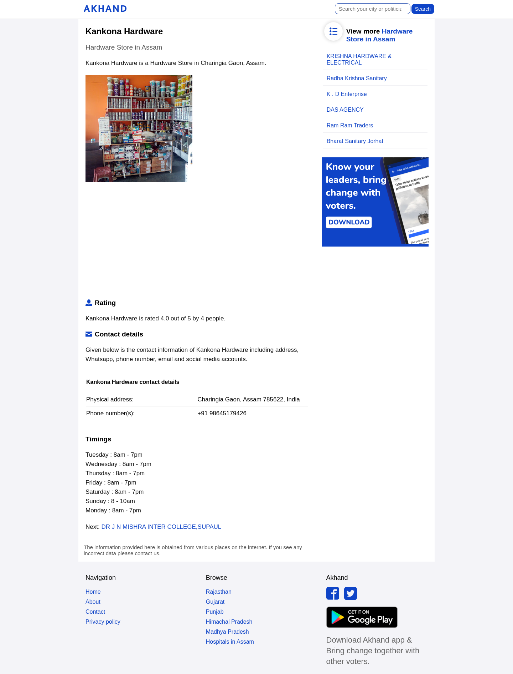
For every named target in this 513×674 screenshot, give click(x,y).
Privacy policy (103, 622)
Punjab (215, 612)
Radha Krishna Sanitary (357, 78)
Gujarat (215, 602)
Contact (95, 612)
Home (93, 592)
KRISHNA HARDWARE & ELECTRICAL (359, 59)
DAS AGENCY (345, 110)
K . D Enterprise (347, 94)
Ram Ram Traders (350, 125)
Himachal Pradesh (229, 622)
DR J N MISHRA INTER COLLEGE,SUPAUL (161, 526)
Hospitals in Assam (230, 642)
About (93, 602)
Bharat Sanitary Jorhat (355, 141)
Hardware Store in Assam (379, 35)
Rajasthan (219, 592)
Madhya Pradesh (227, 632)
